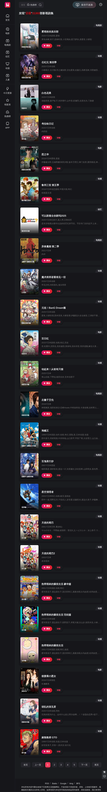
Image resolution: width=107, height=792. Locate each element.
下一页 (84, 765)
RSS (47, 783)
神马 (78, 783)
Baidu (54, 783)
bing (71, 783)
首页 (26, 765)
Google (63, 783)
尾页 (96, 765)
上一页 (38, 765)
